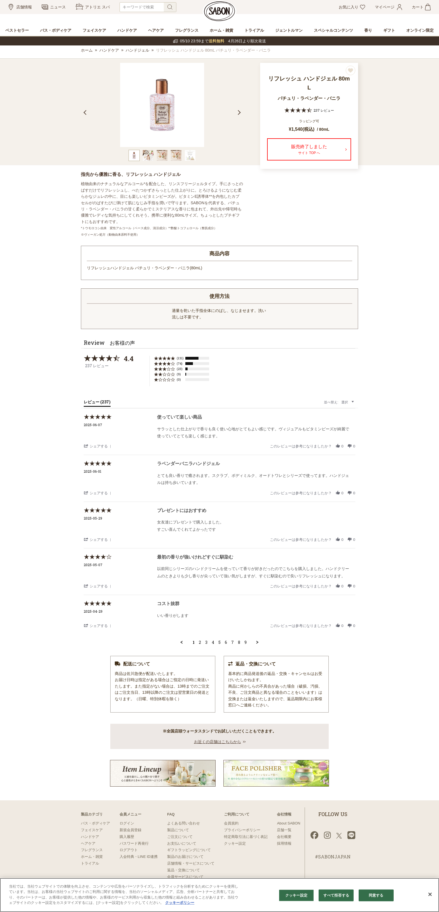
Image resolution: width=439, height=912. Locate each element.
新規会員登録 (130, 830)
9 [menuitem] (245, 642)
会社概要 (284, 837)
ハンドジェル (137, 50)
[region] (219, 895)
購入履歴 (127, 837)
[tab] (97, 403)
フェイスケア (92, 830)
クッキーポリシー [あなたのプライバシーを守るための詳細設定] (179, 902)
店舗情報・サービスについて (190, 863)
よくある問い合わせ (183, 823)
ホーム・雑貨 (92, 856)
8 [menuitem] (239, 642)
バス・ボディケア (95, 823)
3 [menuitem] (206, 642)
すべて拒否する (336, 895)
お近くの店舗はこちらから (217, 741)
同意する (376, 895)
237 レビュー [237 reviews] (324, 110)
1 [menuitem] (194, 642)
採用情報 (284, 843)
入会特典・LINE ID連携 (139, 856)
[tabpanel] (162, 105)
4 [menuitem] (213, 642)
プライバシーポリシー (242, 830)
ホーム (87, 50)
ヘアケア (88, 843)
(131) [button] (180, 358)
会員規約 (231, 823)
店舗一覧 (284, 830)
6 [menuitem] (226, 642)
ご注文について (180, 837)
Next (238, 112)
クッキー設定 (235, 843)
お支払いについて (181, 843)
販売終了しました (309, 150)
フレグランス (92, 850)
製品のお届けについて (185, 856)
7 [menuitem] (232, 642)
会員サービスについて (185, 877)
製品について (178, 830)
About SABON (288, 823)
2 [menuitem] (200, 642)
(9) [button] (179, 374)
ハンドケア (109, 50)
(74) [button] (180, 363)
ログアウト (129, 850)
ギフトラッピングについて (189, 850)
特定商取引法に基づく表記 (246, 837)
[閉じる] (430, 894)
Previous (86, 112)
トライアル (90, 863)
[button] (98, 446)
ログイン (127, 823)
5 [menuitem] (219, 642)
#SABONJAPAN (333, 857)
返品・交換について (183, 870)
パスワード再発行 (134, 843)
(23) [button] (180, 369)
